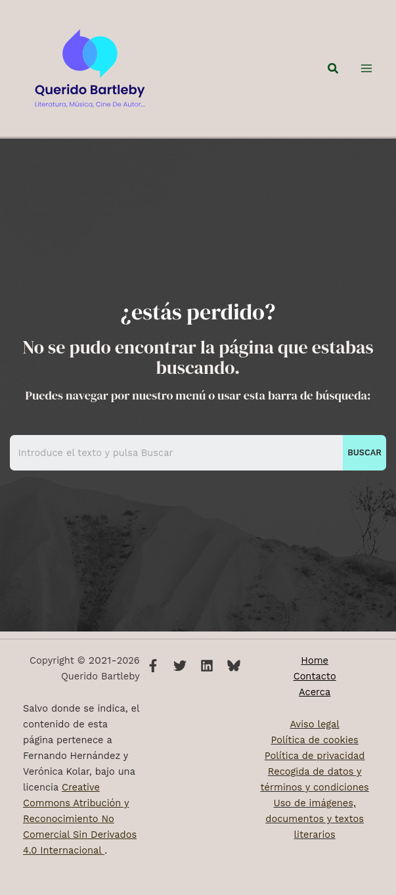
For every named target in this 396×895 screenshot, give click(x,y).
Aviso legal (314, 724)
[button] (334, 72)
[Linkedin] (207, 666)
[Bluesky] (234, 666)
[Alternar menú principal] (366, 72)
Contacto (315, 676)
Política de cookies (315, 740)
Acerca (314, 692)
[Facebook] (153, 666)
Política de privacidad (315, 756)
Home (314, 660)
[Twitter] (180, 666)
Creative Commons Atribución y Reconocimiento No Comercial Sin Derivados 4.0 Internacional (80, 818)
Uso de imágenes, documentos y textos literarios (314, 818)
